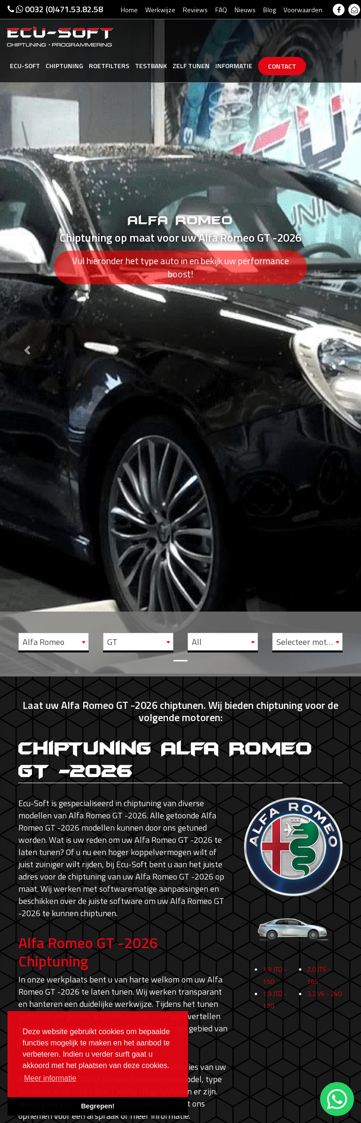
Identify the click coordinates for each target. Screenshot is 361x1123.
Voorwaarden (302, 10)
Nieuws (245, 10)
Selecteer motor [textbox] (305, 642)
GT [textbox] (112, 642)
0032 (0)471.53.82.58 (55, 9)
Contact (282, 66)
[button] (27, 337)
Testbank (151, 66)
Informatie (233, 66)
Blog (269, 10)
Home (129, 10)
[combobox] (53, 642)
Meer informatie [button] (50, 1078)
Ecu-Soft (25, 66)
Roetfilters (109, 66)
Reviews (195, 10)
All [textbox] (197, 642)
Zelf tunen (191, 66)
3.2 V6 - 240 (324, 998)
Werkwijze (160, 10)
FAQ (221, 10)
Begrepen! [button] (97, 1106)
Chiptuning (64, 66)
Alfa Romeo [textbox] (43, 642)
